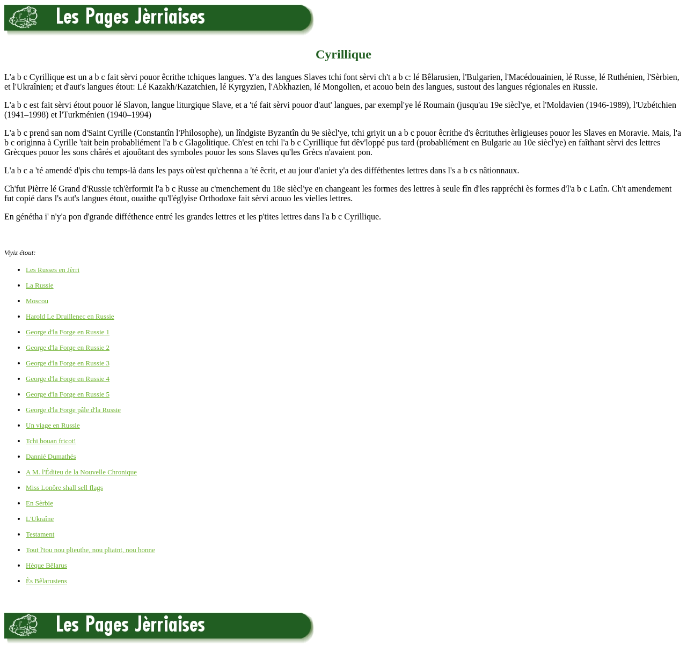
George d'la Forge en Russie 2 (67, 347)
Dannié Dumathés (51, 456)
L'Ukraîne (40, 519)
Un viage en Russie (53, 425)
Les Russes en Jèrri (52, 270)
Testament (40, 534)
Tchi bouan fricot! (51, 441)
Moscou (37, 301)
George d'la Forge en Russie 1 (67, 332)
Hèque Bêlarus (46, 565)
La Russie (40, 285)
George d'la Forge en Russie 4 (67, 379)
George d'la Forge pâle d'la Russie (73, 410)
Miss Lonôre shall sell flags (64, 487)
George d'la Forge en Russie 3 (67, 363)
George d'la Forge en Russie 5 (67, 394)
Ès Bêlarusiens (46, 581)
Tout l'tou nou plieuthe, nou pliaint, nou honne (90, 550)
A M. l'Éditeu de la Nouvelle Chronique (81, 472)
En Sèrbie (39, 503)
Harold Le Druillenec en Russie (70, 316)
